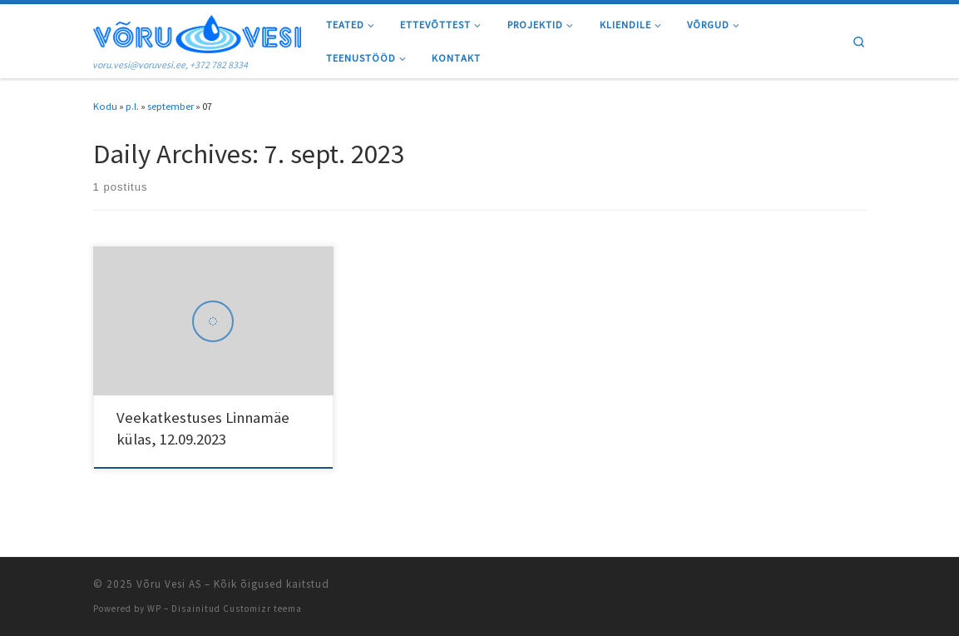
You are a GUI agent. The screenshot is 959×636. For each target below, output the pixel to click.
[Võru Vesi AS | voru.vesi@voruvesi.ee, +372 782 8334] (197, 31)
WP (154, 608)
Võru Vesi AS (168, 584)
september (170, 106)
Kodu (105, 106)
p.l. (132, 106)
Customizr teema (262, 608)
